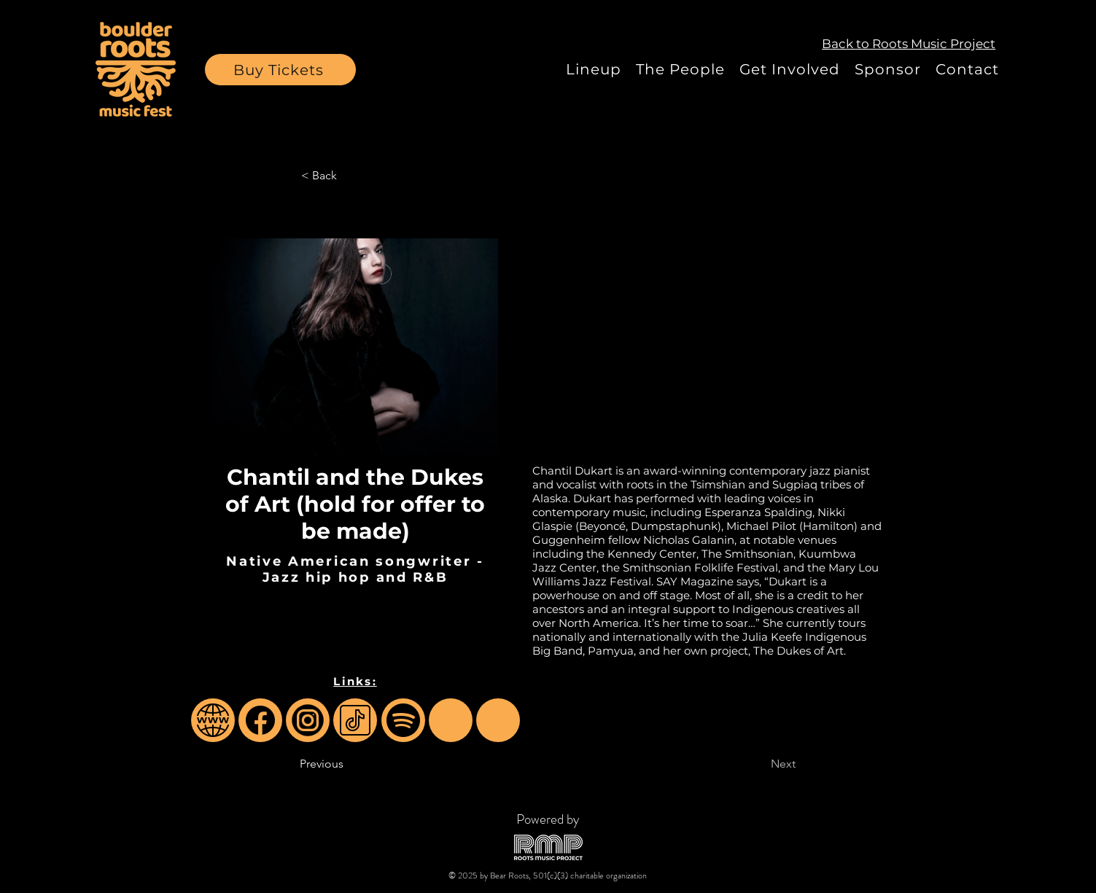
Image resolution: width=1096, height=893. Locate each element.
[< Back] (349, 175)
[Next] (759, 764)
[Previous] (348, 764)
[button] (280, 69)
